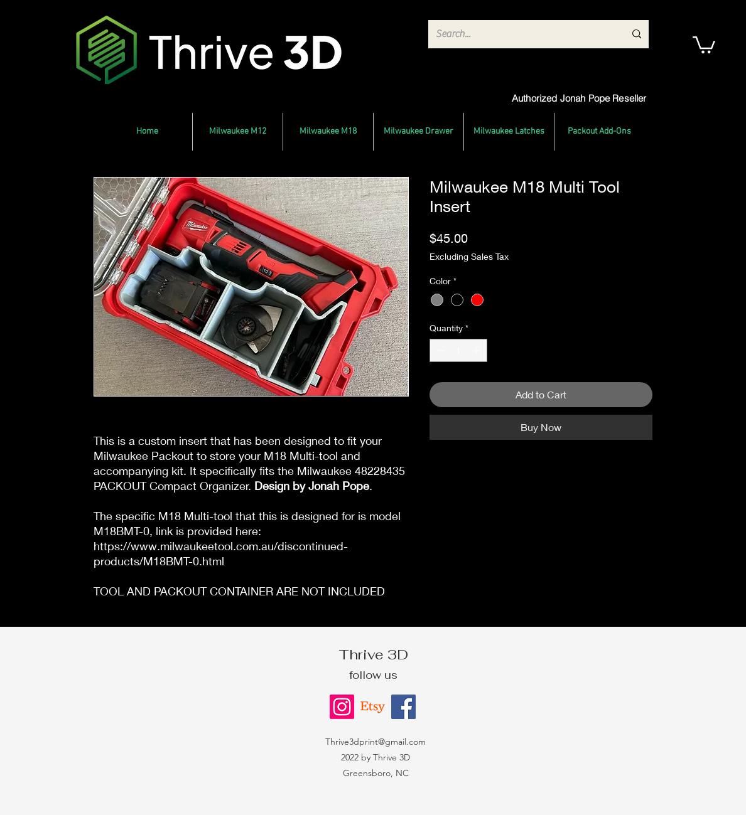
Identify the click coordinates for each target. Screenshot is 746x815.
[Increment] (477, 350)
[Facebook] (403, 707)
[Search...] (521, 34)
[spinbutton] (458, 350)
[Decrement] (439, 350)
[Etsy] (372, 707)
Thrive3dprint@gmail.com (375, 741)
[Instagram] (342, 707)
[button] (704, 44)
